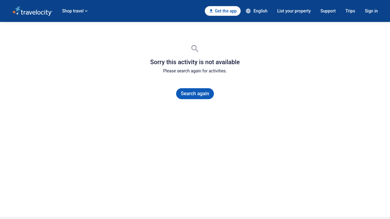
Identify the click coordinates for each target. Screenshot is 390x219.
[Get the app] (223, 11)
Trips (350, 11)
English (257, 11)
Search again (195, 93)
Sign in (371, 11)
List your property (294, 11)
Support (328, 11)
